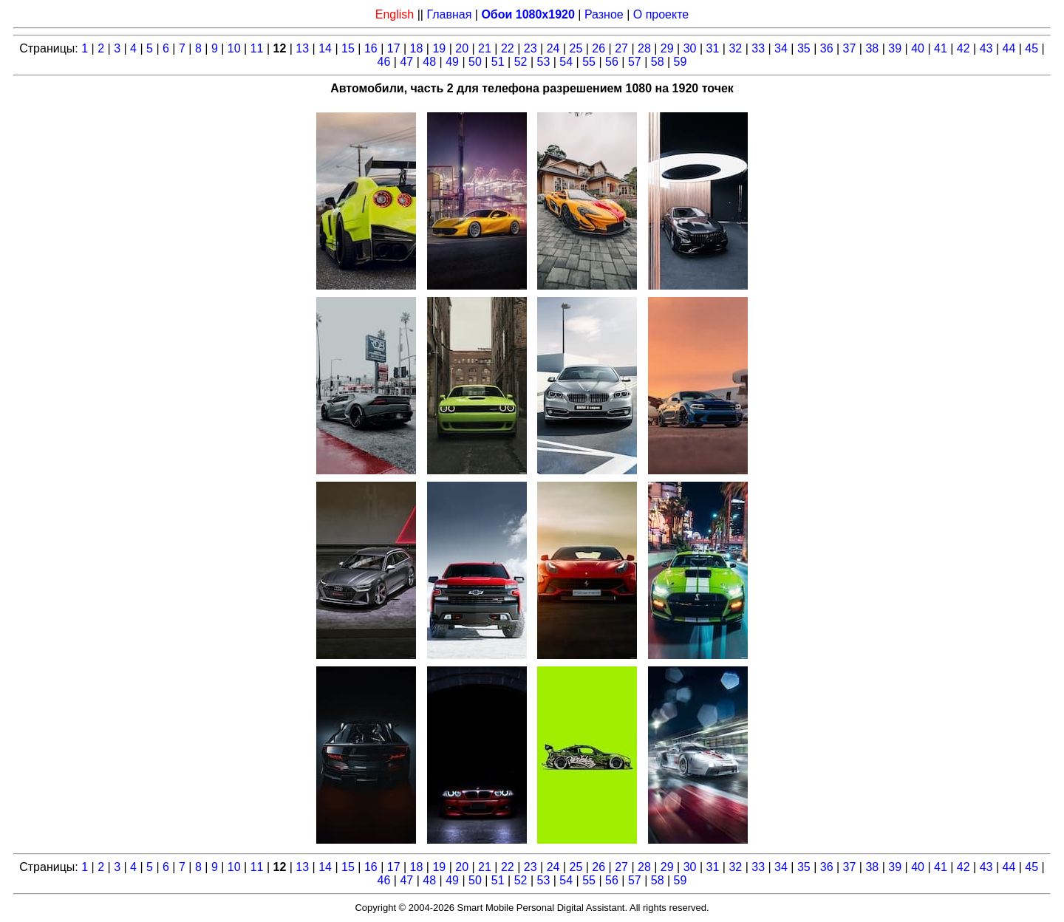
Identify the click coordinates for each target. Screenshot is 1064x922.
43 (986, 48)
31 (713, 48)
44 (1009, 48)
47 (406, 61)
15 (348, 48)
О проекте (661, 14)
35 (804, 48)
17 (393, 48)
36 (826, 48)
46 (384, 61)
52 (521, 61)
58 (657, 61)
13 (302, 48)
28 (644, 48)
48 (429, 61)
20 (461, 48)
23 (530, 48)
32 (735, 48)
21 (484, 48)
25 (575, 48)
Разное (604, 14)
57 (634, 61)
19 (439, 48)
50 (475, 61)
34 (781, 48)
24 (553, 48)
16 (371, 48)
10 (234, 48)
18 (416, 48)
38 (872, 48)
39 (894, 48)
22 (507, 48)
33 (758, 48)
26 (598, 48)
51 (498, 61)
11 (257, 48)
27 (621, 48)
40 (917, 48)
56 (611, 61)
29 (667, 48)
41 (940, 48)
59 (680, 61)
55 (589, 61)
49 (452, 61)
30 (690, 48)
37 (849, 48)
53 (543, 61)
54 (566, 61)
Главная (448, 14)
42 (963, 48)
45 (1031, 48)
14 (325, 48)
